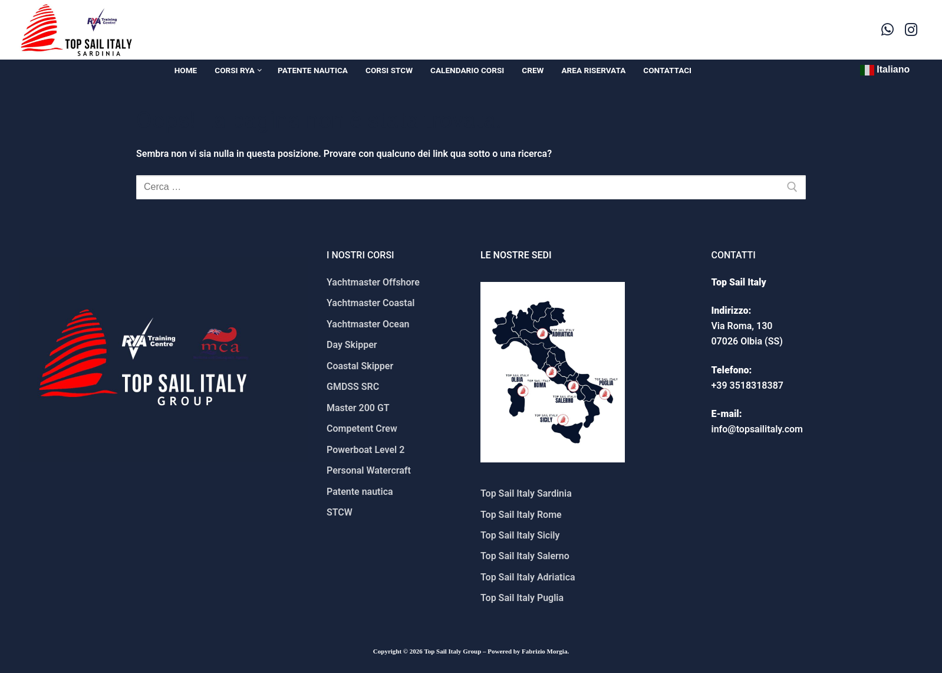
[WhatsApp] (888, 29)
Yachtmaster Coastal (370, 302)
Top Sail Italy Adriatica (527, 577)
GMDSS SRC (353, 386)
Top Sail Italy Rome (521, 514)
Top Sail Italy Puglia (522, 597)
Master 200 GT (358, 407)
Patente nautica (360, 491)
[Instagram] (911, 29)
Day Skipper (352, 344)
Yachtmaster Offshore (373, 282)
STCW (340, 512)
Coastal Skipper (360, 366)
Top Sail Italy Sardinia (526, 493)
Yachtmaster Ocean (368, 324)
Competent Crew (362, 428)
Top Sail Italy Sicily (519, 535)
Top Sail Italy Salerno (524, 556)
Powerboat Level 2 (365, 449)
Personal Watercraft (369, 470)
